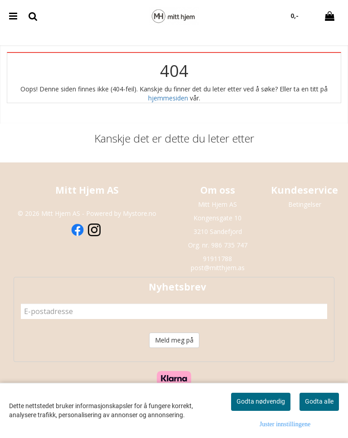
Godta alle (319, 401)
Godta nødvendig (261, 401)
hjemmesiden (168, 98)
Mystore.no (139, 213)
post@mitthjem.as (218, 267)
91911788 (217, 258)
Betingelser (304, 204)
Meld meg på (174, 340)
